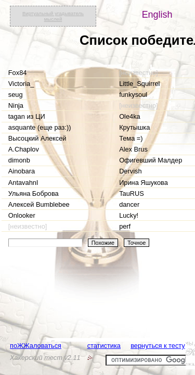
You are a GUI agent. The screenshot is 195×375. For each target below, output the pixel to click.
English (157, 14)
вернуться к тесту (158, 345)
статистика (104, 345)
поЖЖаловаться (35, 345)
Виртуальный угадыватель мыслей (53, 16)
